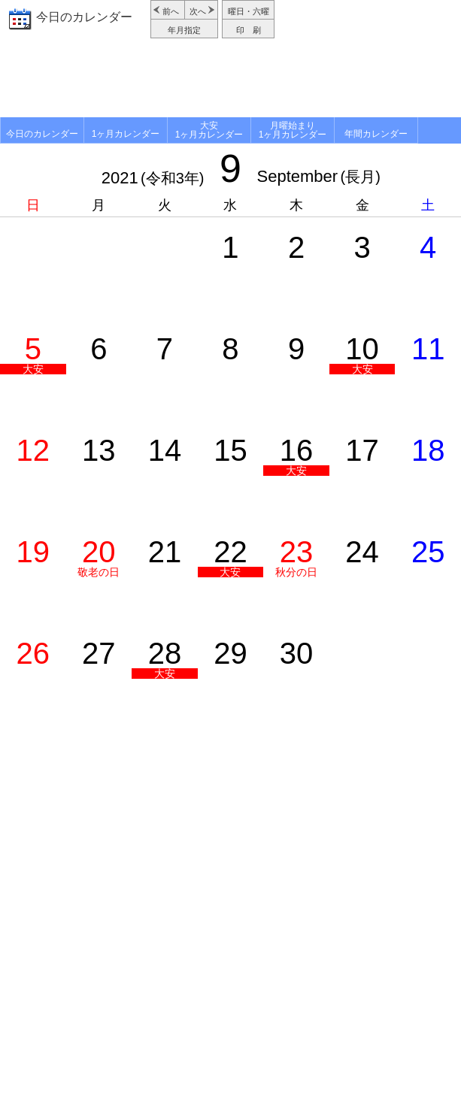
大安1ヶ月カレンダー (209, 130)
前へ (170, 11)
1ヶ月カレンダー (126, 134)
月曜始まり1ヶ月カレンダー (293, 130)
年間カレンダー (376, 134)
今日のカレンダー (84, 17)
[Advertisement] (230, 79)
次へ (198, 11)
